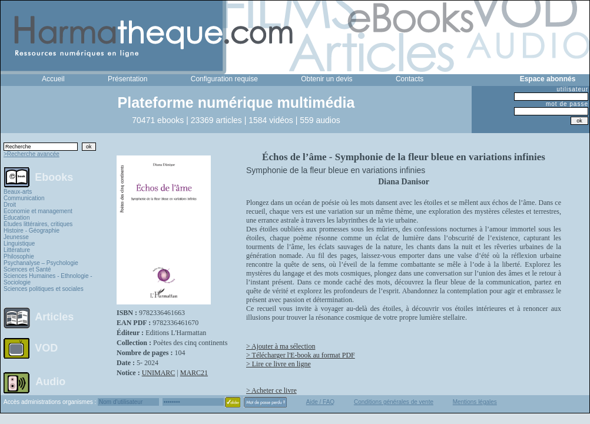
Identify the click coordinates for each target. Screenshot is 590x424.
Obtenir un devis (326, 79)
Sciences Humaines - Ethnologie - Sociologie (48, 279)
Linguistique (19, 243)
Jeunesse (16, 237)
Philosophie (19, 256)
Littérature (17, 250)
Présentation (127, 79)
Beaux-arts (18, 191)
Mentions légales (475, 402)
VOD (46, 348)
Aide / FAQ (320, 402)
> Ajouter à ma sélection (280, 346)
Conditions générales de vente (393, 402)
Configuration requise (224, 79)
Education (16, 217)
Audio (50, 381)
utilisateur (572, 89)
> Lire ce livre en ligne (278, 364)
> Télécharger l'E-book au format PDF (300, 355)
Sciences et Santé (27, 269)
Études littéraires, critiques (38, 224)
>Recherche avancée (31, 154)
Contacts (409, 79)
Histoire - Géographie (31, 230)
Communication (24, 198)
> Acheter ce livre (271, 390)
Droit (10, 204)
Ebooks (54, 177)
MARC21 (194, 373)
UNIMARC (158, 373)
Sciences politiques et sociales (44, 289)
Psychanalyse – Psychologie (41, 263)
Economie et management (38, 211)
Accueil (53, 79)
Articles (54, 317)
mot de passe (567, 104)
